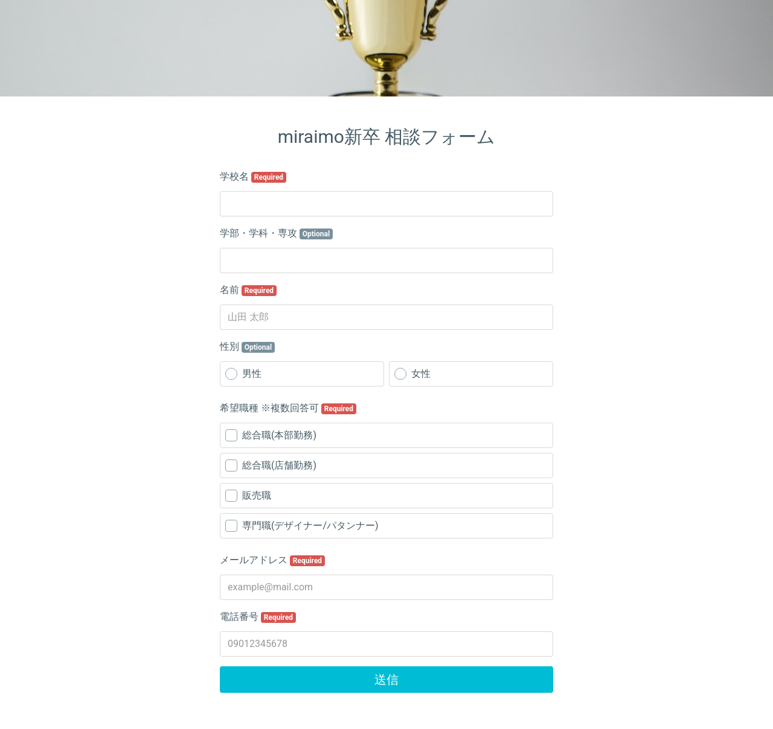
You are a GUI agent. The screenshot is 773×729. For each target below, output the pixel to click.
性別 (247, 347)
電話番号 (258, 617)
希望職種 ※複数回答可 (288, 408)
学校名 (253, 177)
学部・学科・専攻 (276, 233)
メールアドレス (272, 560)
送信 (386, 679)
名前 (248, 290)
